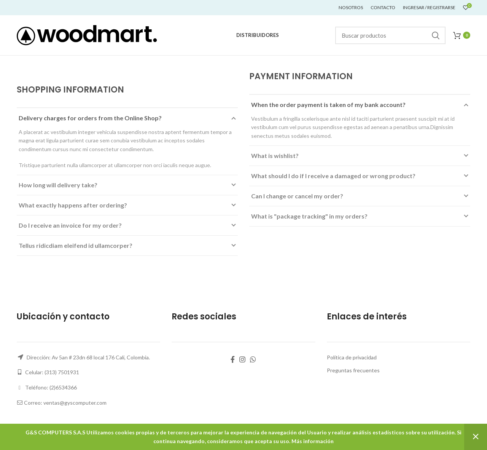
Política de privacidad (352, 357)
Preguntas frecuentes (353, 370)
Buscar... (435, 35)
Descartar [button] (475, 437)
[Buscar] (390, 35)
